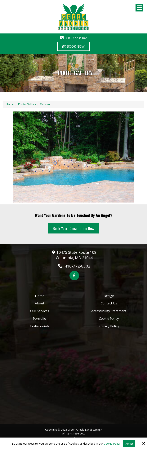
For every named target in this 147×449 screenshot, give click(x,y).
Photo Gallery (27, 104)
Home (10, 104)
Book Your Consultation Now (73, 228)
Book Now (73, 46)
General (45, 104)
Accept (129, 443)
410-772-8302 (76, 38)
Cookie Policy (112, 443)
